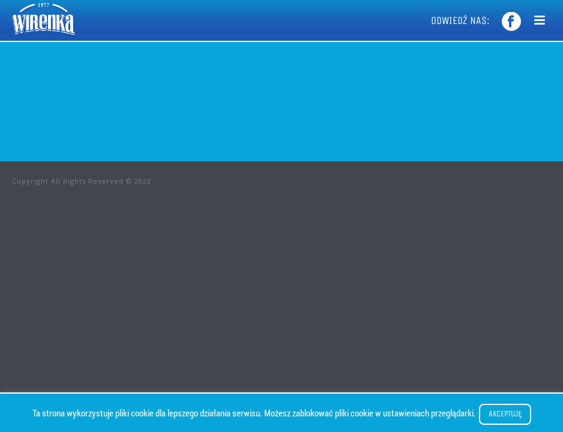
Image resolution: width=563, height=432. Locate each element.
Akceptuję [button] (505, 414)
